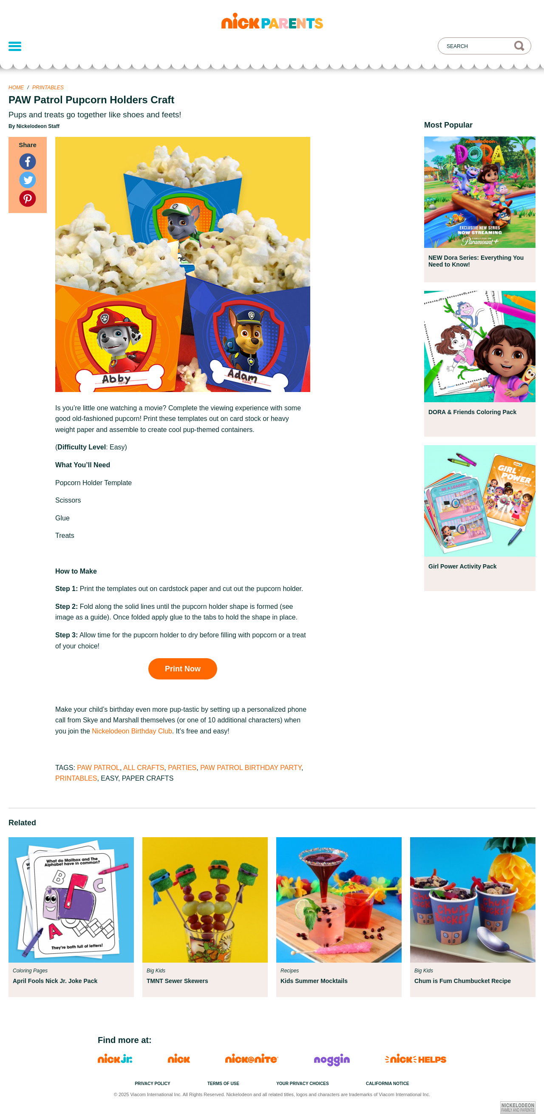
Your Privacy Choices (302, 1083)
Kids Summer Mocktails (314, 981)
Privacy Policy (152, 1083)
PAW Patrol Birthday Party (250, 767)
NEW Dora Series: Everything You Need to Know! (476, 261)
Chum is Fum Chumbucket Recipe (462, 981)
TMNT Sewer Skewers (177, 981)
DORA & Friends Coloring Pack (472, 412)
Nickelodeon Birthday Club (132, 731)
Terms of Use (223, 1083)
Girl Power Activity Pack (462, 566)
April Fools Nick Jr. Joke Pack (55, 981)
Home (16, 88)
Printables (48, 88)
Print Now (183, 669)
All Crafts (143, 767)
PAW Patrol (98, 767)
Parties (182, 767)
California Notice (387, 1083)
